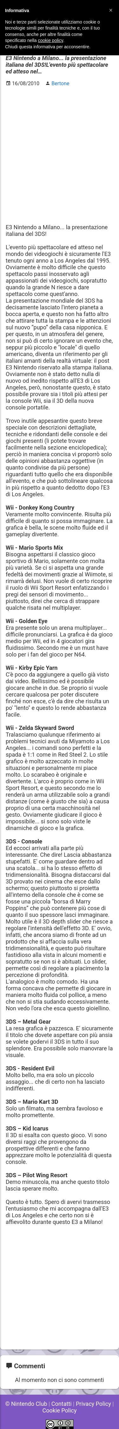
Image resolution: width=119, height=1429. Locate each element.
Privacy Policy (93, 1403)
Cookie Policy (60, 1410)
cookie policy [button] (50, 40)
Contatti (61, 1403)
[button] (111, 10)
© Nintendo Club (26, 1403)
